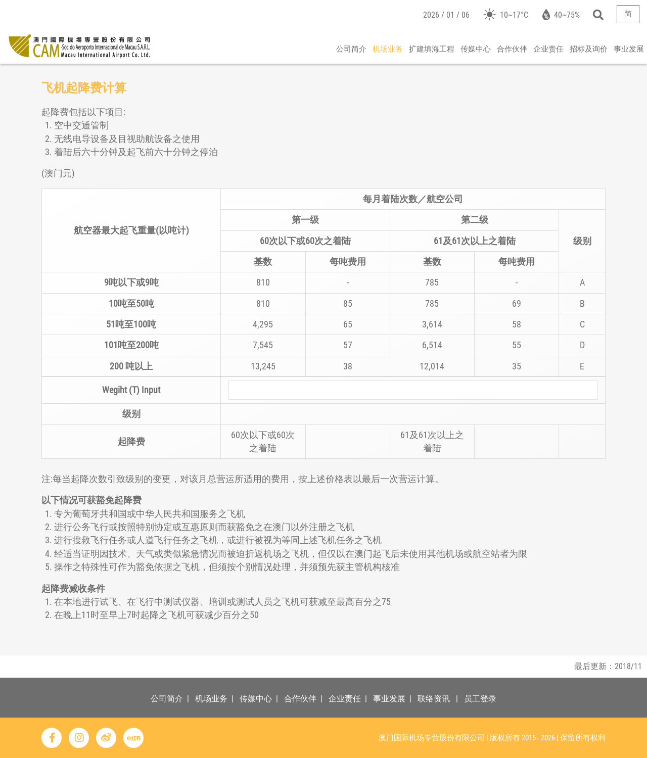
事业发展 (629, 49)
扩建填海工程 (431, 49)
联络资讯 (434, 698)
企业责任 (548, 49)
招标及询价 (589, 49)
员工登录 (480, 698)
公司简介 (351, 49)
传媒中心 (475, 49)
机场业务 (388, 49)
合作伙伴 (512, 49)
